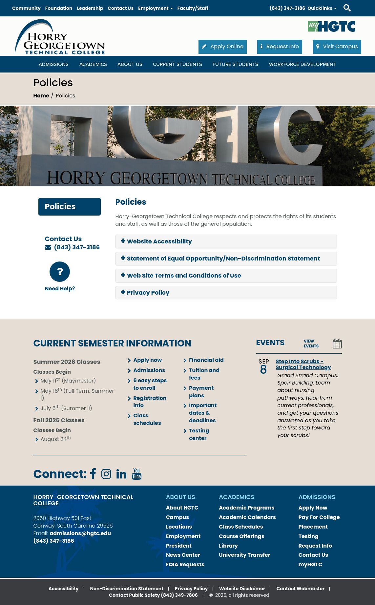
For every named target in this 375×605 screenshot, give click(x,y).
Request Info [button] (279, 46)
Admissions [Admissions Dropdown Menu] (54, 64)
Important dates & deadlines (203, 413)
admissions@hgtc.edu (80, 533)
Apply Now (313, 507)
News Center (183, 555)
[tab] (226, 241)
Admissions (149, 370)
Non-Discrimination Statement (126, 588)
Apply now (147, 360)
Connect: (60, 474)
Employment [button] (155, 8)
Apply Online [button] (222, 46)
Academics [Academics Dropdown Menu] (93, 64)
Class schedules (147, 419)
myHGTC (311, 564)
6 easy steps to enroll (150, 384)
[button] (226, 241)
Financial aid (206, 360)
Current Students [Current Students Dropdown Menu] (177, 64)
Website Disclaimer (242, 588)
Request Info (315, 546)
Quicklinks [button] (322, 8)
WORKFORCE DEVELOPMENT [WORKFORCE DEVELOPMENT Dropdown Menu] (302, 64)
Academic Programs (246, 507)
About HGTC (182, 507)
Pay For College (319, 517)
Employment (183, 536)
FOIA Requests (185, 564)
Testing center (199, 434)
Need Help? (60, 276)
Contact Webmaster (301, 588)
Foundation (59, 8)
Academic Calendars (247, 517)
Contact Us (121, 8)
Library (228, 546)
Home (41, 95)
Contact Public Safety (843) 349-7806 (153, 595)
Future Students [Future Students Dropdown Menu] (235, 64)
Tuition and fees (204, 374)
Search (341, 1)
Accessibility (64, 588)
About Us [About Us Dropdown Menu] (129, 64)
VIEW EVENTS (311, 343)
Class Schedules (241, 527)
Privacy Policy (191, 588)
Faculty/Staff (192, 8)
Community (26, 8)
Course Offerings (241, 536)
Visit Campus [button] (337, 46)
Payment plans (201, 391)
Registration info (149, 401)
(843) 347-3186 (287, 8)
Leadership (90, 8)
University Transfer (244, 555)
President (179, 546)
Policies (60, 206)
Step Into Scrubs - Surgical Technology (303, 364)
